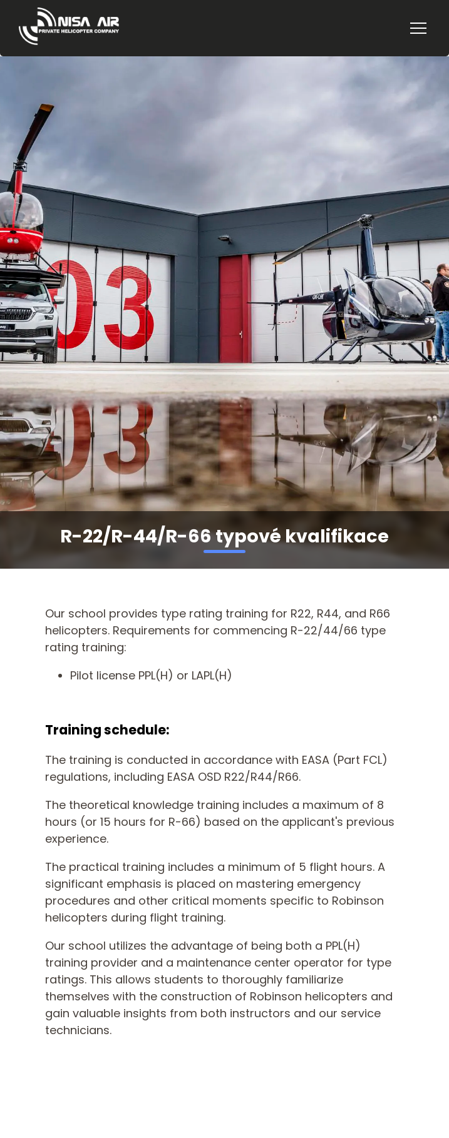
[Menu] (418, 28)
